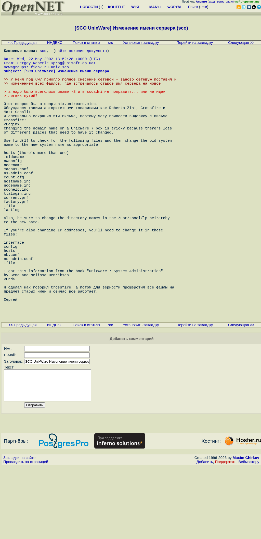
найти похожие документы (81, 51)
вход (212, 1)
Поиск (193, 7)
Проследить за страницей (25, 534)
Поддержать (226, 534)
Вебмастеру (249, 534)
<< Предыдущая (22, 43)
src (110, 43)
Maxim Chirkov (246, 530)
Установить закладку (141, 43)
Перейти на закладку (194, 43)
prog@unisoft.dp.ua (73, 66)
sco (43, 51)
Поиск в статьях (86, 43)
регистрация (225, 1)
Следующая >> (241, 43)
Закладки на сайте (19, 530)
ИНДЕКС (54, 43)
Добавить (205, 534)
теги (203, 7)
